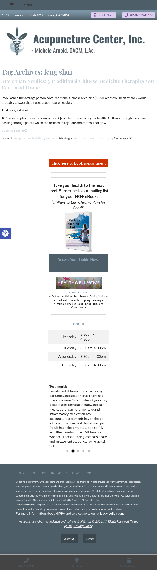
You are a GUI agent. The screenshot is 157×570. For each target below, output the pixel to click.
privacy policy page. (111, 513)
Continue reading (14, 130)
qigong (109, 138)
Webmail (69, 538)
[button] (5, 233)
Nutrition (38, 138)
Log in (90, 538)
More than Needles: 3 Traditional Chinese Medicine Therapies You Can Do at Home (78, 84)
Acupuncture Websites (33, 521)
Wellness (51, 138)
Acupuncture (22, 138)
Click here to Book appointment (78, 163)
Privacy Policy (83, 526)
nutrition (98, 138)
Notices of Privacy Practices (86, 500)
